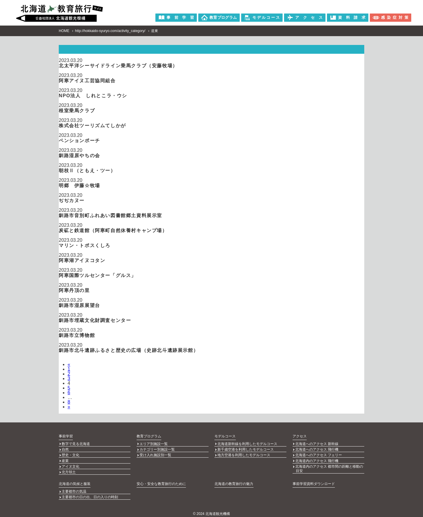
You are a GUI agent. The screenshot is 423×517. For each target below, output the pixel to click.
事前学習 (66, 436)
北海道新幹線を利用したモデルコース (247, 444)
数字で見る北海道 (76, 444)
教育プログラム (149, 436)
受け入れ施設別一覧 (155, 454)
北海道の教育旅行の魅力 (233, 482)
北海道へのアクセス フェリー (318, 454)
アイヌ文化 (70, 465)
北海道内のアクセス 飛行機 (316, 460)
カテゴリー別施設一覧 (157, 449)
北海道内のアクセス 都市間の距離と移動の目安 (329, 467)
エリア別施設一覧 (154, 444)
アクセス (300, 436)
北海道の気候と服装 (74, 482)
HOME (64, 31)
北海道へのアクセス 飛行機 (316, 449)
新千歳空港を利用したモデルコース (245, 449)
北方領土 (69, 470)
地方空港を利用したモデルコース (243, 454)
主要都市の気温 (74, 489)
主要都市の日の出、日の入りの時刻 (90, 495)
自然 (65, 449)
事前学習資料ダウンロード (314, 482)
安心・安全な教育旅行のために (161, 482)
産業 (65, 460)
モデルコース (225, 436)
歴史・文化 (70, 454)
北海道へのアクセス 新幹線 (316, 444)
